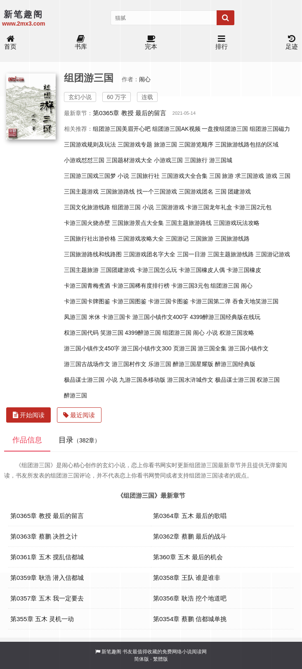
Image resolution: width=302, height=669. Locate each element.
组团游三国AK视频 (176, 128)
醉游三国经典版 (235, 364)
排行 (221, 42)
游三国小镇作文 (248, 348)
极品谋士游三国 (235, 379)
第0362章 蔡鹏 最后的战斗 (189, 536)
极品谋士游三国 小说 (91, 379)
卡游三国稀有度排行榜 (141, 285)
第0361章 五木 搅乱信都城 (47, 556)
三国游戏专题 (135, 144)
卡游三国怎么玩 (157, 270)
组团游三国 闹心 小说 (190, 332)
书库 (81, 42)
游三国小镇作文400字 (160, 317)
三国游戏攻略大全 (141, 238)
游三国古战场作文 (87, 364)
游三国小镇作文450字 (92, 348)
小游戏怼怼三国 (84, 160)
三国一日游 (191, 254)
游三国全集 (212, 348)
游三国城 (220, 160)
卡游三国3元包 (190, 285)
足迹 (291, 42)
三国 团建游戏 (233, 191)
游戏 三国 (278, 176)
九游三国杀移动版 (142, 379)
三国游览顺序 (196, 144)
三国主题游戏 (81, 191)
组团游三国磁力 (270, 128)
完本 (151, 42)
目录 (79, 440)
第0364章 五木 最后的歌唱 (189, 515)
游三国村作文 (129, 364)
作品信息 (27, 440)
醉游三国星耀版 (193, 364)
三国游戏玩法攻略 (236, 223)
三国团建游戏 (117, 270)
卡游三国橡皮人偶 (202, 270)
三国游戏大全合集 (184, 176)
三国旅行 (196, 160)
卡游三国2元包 (252, 207)
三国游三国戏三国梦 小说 (96, 176)
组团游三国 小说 (133, 207)
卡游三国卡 (116, 317)
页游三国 (184, 348)
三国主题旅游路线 (188, 223)
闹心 (145, 79)
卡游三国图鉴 (129, 301)
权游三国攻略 (236, 332)
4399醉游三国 (143, 332)
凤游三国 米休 (82, 317)
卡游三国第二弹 (210, 301)
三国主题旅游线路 (231, 254)
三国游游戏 (170, 207)
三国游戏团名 (196, 191)
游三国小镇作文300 (146, 348)
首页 (10, 42)
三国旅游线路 (232, 238)
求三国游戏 (249, 176)
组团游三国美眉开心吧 (122, 128)
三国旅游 (201, 238)
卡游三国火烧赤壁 (87, 223)
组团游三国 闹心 (231, 285)
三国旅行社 (145, 176)
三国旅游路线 (117, 191)
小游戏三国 (168, 160)
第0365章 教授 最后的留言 (129, 112)
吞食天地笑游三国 (255, 301)
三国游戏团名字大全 (149, 254)
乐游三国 (159, 364)
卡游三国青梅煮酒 (87, 285)
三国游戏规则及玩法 (90, 144)
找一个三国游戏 (157, 191)
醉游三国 (75, 395)
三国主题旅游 (81, 270)
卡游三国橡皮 (243, 270)
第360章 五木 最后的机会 (188, 556)
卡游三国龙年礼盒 (209, 207)
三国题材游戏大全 (129, 160)
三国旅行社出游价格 (90, 238)
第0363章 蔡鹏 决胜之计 (44, 536)
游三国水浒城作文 (190, 379)
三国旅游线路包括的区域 (246, 144)
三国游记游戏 (272, 254)
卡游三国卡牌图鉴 (87, 301)
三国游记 (177, 238)
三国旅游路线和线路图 (93, 254)
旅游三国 (165, 144)
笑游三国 (111, 332)
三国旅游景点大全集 (138, 223)
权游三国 (268, 379)
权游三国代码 (81, 332)
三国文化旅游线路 (87, 207)
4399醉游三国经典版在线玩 (225, 317)
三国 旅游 (221, 176)
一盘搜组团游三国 (225, 128)
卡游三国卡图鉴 (168, 301)
